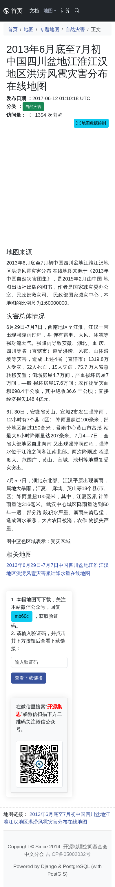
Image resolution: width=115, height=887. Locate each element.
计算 (65, 10)
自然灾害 (75, 29)
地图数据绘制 (91, 123)
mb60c (22, 616)
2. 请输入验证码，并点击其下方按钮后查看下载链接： (38, 640)
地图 (29, 29)
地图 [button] (48, 10)
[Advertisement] (54, 193)
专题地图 (49, 29)
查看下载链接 (29, 677)
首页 (13, 11)
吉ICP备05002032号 (68, 854)
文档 (34, 10)
